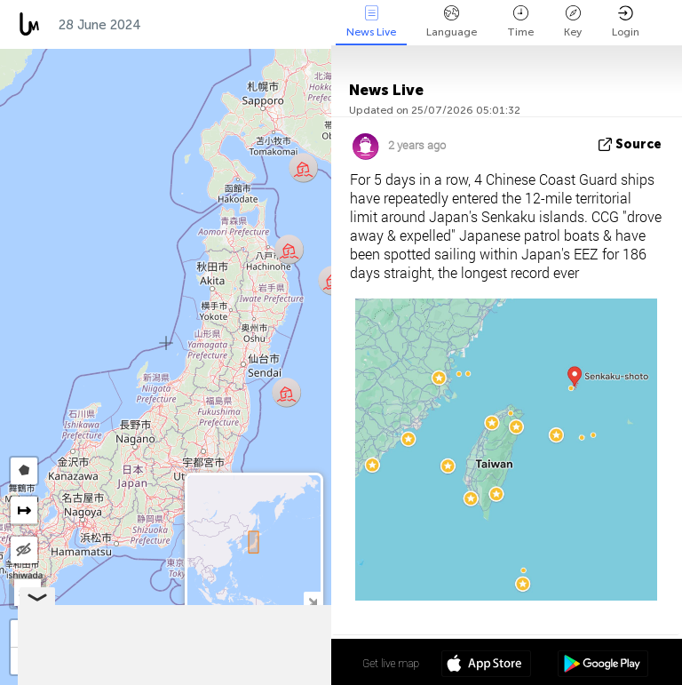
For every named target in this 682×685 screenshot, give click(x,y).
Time (520, 21)
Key (573, 21)
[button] (289, 249)
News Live (371, 21)
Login (625, 21)
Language (451, 21)
